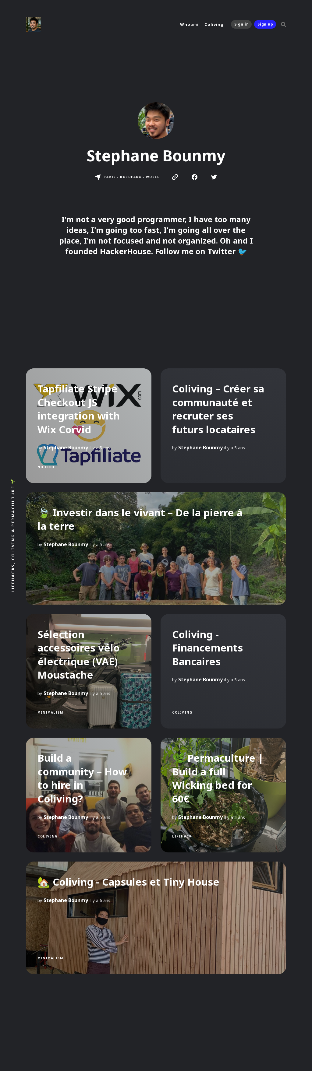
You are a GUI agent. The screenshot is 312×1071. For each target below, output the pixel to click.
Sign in (241, 24)
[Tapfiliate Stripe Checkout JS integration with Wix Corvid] (88, 425)
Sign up (265, 24)
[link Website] (175, 178)
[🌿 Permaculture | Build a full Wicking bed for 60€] (223, 795)
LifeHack (182, 836)
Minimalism (50, 712)
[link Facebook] (195, 178)
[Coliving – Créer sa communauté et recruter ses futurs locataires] (223, 425)
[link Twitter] (214, 178)
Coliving (213, 24)
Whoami (189, 24)
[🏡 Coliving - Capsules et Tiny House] (156, 918)
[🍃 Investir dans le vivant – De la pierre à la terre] (156, 548)
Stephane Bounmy (66, 447)
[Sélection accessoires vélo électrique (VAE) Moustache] (88, 671)
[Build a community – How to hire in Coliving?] (88, 795)
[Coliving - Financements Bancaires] (223, 671)
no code (46, 467)
